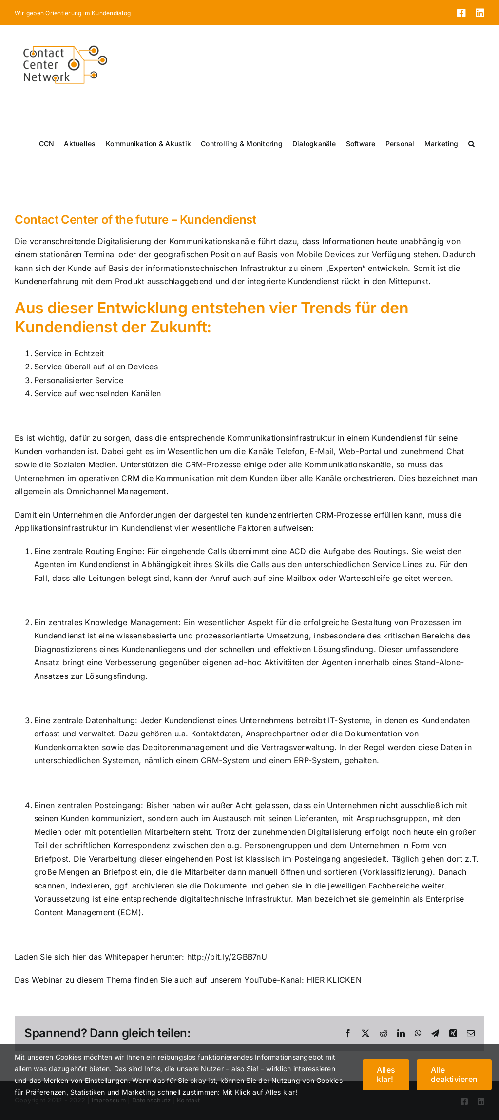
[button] (471, 143)
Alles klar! (386, 1074)
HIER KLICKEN (334, 980)
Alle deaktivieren (454, 1074)
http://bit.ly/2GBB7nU (227, 957)
